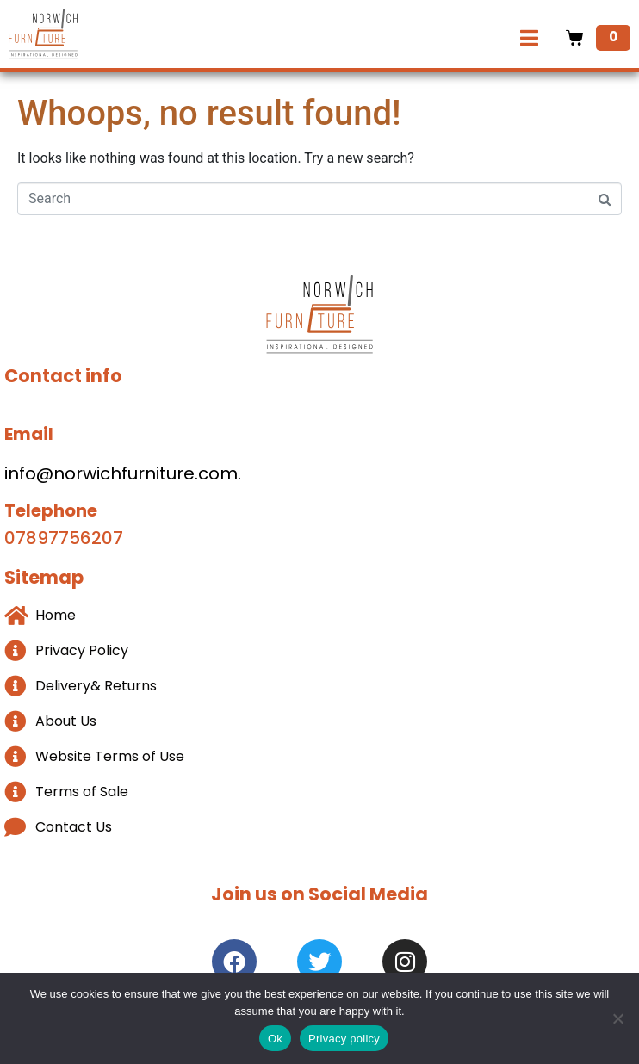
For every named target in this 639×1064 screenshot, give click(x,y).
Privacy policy (344, 1038)
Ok (275, 1038)
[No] (617, 1018)
